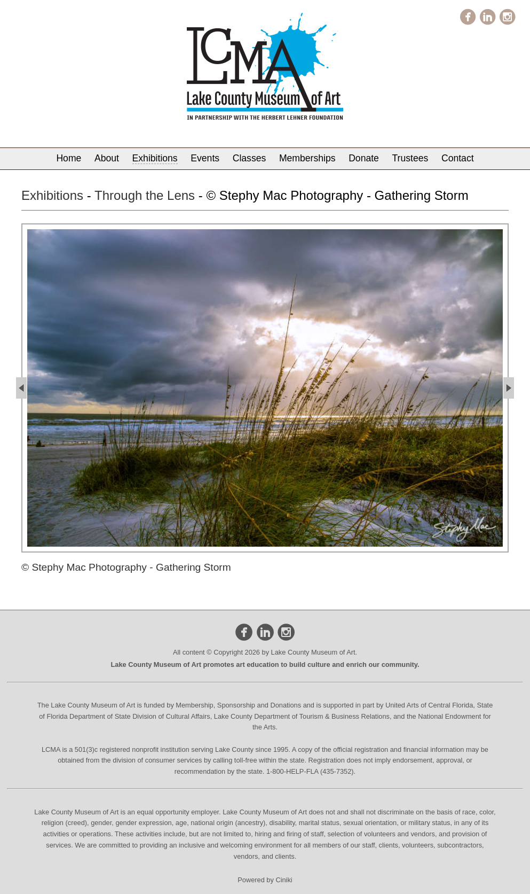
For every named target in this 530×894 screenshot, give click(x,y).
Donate (364, 158)
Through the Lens (144, 195)
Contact (457, 158)
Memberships (307, 158)
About (106, 158)
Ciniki (283, 880)
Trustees (410, 158)
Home (68, 158)
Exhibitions (155, 158)
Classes (249, 158)
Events (205, 158)
